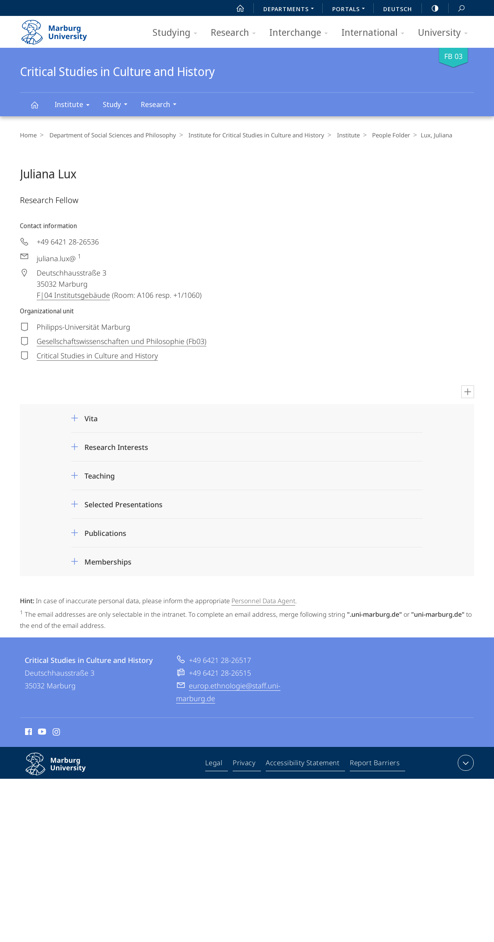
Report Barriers (375, 764)
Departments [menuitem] (290, 9)
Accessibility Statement (303, 764)
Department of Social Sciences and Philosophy (110, 135)
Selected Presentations (123, 504)
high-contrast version (430, 8)
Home (28, 135)
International (375, 32)
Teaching (99, 476)
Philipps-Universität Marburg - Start (63, 29)
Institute (75, 106)
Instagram (57, 732)
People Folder (382, 135)
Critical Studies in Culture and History (39, 108)
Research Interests (116, 447)
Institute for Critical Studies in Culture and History (252, 135)
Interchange (301, 32)
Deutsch (397, 9)
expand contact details (465, 762)
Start (236, 8)
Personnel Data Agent (263, 600)
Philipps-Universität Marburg (64, 770)
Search (457, 8)
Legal (215, 764)
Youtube (41, 732)
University (445, 32)
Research (236, 32)
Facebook (28, 732)
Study (118, 105)
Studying (177, 32)
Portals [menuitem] (350, 9)
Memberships (107, 562)
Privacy (245, 764)
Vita (91, 418)
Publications (105, 533)
